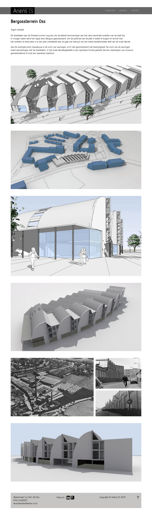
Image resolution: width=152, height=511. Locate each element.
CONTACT (135, 11)
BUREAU (123, 11)
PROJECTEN (110, 11)
